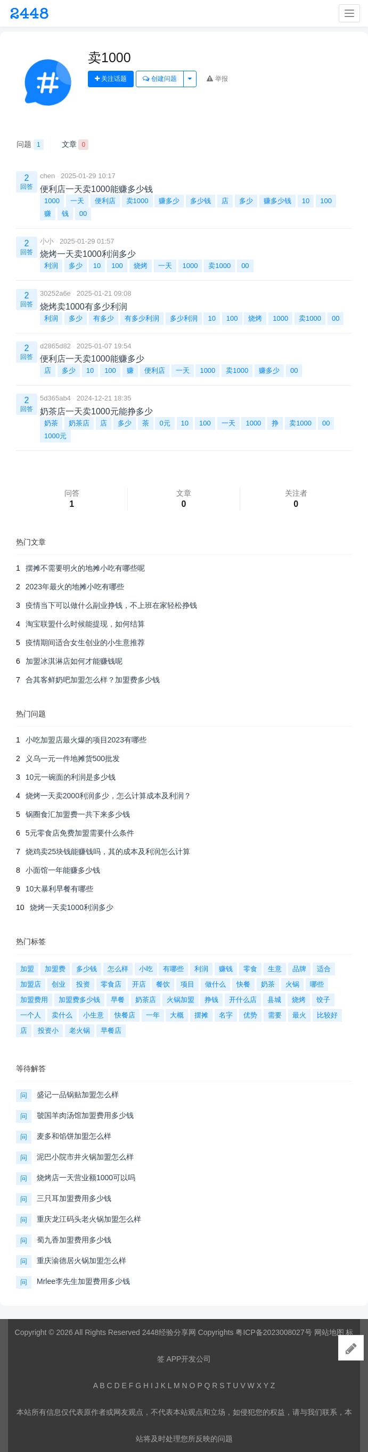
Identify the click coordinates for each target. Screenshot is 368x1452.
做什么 (215, 984)
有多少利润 (142, 318)
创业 (59, 984)
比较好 (327, 1015)
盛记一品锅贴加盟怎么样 (78, 1094)
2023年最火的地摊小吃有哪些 (75, 586)
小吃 (146, 969)
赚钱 (226, 969)
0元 (164, 423)
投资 (83, 984)
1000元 (55, 436)
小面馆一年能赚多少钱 (63, 870)
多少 (246, 201)
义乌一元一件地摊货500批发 (73, 758)
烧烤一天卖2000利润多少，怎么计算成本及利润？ (108, 795)
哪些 (317, 984)
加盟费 (55, 969)
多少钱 (200, 201)
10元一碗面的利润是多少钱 (71, 777)
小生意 (93, 1015)
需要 (275, 1015)
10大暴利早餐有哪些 (60, 888)
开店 (139, 984)
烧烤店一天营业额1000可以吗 (86, 1177)
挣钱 (211, 1000)
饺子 (323, 1000)
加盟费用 (34, 1000)
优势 (250, 1015)
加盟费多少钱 (79, 1000)
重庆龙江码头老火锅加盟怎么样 (89, 1219)
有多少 (103, 318)
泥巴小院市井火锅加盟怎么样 (85, 1157)
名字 (226, 1015)
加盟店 (30, 984)
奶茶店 (79, 423)
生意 (275, 969)
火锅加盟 (180, 1000)
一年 (153, 1015)
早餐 (118, 1000)
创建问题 (159, 78)
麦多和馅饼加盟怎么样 (74, 1136)
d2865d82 (55, 346)
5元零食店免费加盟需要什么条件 (80, 833)
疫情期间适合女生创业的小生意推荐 (85, 642)
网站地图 (329, 1332)
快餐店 (125, 1015)
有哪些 (173, 969)
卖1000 (137, 201)
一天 (77, 201)
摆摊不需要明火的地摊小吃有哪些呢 (85, 568)
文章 (75, 144)
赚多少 (169, 201)
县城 (274, 1000)
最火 (299, 1015)
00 (83, 214)
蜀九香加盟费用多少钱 (74, 1240)
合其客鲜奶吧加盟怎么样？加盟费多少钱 (93, 679)
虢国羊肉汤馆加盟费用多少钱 (85, 1115)
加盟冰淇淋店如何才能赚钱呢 (74, 661)
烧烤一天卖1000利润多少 (71, 907)
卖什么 (62, 1015)
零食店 (111, 984)
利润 (51, 266)
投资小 (48, 1030)
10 (305, 201)
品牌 (299, 969)
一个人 (30, 1015)
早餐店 (111, 1030)
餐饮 (163, 984)
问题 (30, 144)
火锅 (292, 984)
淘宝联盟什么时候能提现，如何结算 (85, 624)
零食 (250, 969)
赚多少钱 (277, 201)
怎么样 (118, 969)
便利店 (105, 201)
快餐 (243, 984)
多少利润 (184, 318)
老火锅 (79, 1030)
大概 (177, 1015)
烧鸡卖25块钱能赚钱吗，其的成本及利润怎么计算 (108, 851)
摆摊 (201, 1015)
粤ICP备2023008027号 (273, 1332)
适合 (324, 969)
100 (326, 201)
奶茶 (51, 423)
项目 (187, 984)
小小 (47, 241)
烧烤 (141, 266)
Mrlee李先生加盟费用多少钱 (83, 1281)
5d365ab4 (55, 398)
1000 (52, 201)
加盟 (27, 969)
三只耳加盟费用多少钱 (74, 1198)
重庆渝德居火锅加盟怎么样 (81, 1260)
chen (47, 176)
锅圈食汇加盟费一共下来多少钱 (78, 814)
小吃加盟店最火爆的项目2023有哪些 (86, 740)
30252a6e (55, 293)
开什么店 (243, 1000)
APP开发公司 (188, 1359)
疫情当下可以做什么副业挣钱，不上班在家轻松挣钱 (111, 605)
